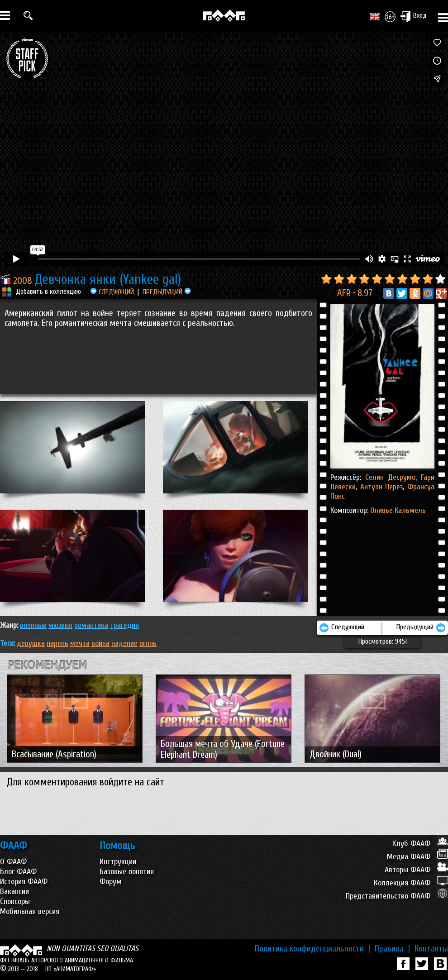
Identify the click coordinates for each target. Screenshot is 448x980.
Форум (111, 881)
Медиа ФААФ (417, 856)
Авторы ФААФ (416, 870)
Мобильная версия (29, 911)
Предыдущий (421, 628)
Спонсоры (15, 901)
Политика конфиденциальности (312, 949)
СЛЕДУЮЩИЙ (112, 292)
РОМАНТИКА (91, 625)
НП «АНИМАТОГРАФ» (70, 969)
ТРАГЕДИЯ (124, 625)
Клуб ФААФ (420, 843)
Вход (413, 16)
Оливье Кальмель (398, 510)
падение (124, 643)
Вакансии (14, 891)
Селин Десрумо (390, 477)
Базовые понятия (127, 871)
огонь (148, 643)
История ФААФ (24, 881)
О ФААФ (13, 861)
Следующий (341, 628)
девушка (31, 643)
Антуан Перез (380, 487)
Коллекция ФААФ (411, 883)
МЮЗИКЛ (60, 625)
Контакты (431, 949)
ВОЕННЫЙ (33, 625)
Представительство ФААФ (397, 896)
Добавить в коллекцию (48, 291)
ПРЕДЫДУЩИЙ (167, 292)
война (100, 643)
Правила (392, 949)
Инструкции (118, 861)
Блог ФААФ (18, 871)
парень (57, 643)
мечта (80, 643)
